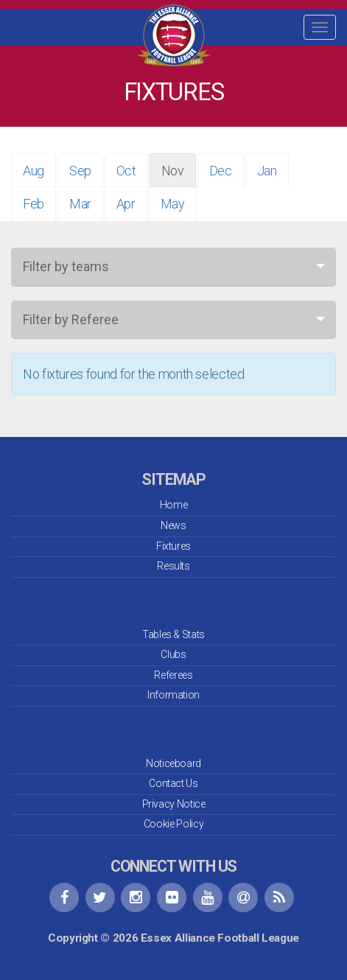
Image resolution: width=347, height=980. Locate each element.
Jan (267, 170)
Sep (80, 170)
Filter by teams (66, 266)
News (173, 525)
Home (174, 505)
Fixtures (173, 546)
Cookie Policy (173, 824)
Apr (126, 203)
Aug (33, 170)
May (173, 203)
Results (173, 566)
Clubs (173, 654)
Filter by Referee (71, 319)
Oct (126, 170)
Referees (173, 675)
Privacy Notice (174, 804)
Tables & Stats (173, 634)
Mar (80, 203)
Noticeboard (173, 763)
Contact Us (173, 783)
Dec (220, 170)
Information (173, 695)
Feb (33, 203)
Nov (172, 170)
